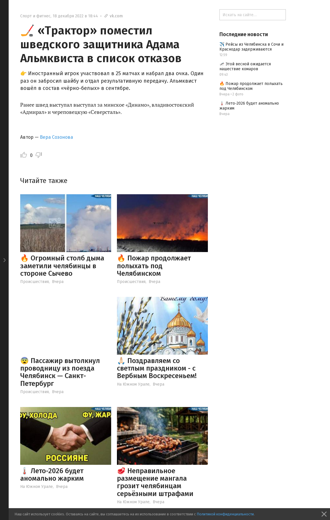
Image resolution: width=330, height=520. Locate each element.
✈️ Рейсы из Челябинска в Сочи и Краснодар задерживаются (251, 47)
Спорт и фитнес (35, 16)
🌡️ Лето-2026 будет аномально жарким (52, 474)
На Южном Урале (133, 384)
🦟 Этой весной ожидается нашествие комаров (245, 66)
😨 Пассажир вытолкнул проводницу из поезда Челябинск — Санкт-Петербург (60, 372)
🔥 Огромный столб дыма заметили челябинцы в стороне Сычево (62, 265)
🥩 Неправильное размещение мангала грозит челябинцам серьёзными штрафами (155, 482)
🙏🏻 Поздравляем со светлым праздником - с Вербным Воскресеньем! (157, 368)
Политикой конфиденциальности (225, 514)
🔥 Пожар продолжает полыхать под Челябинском (154, 265)
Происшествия (34, 281)
